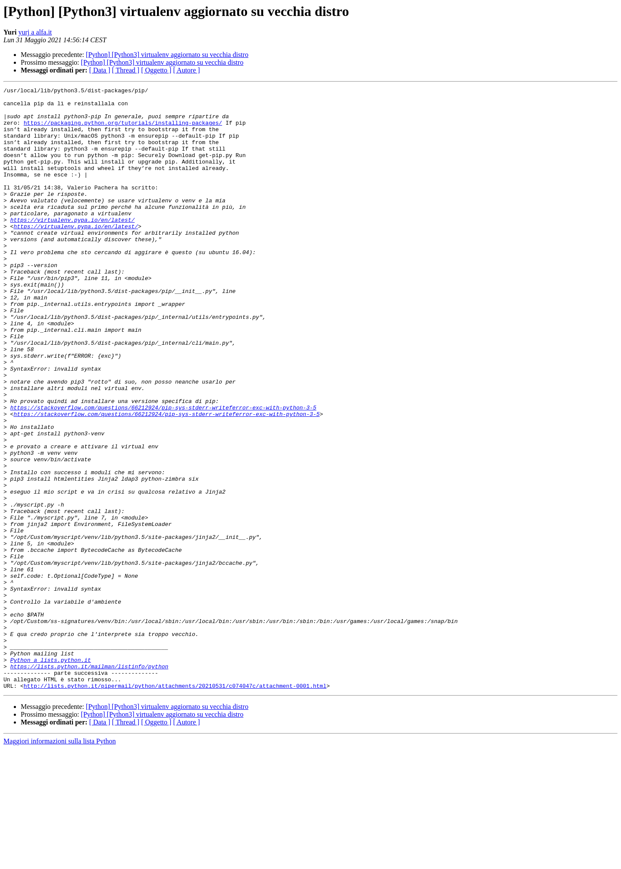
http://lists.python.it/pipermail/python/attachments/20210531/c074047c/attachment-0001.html (175, 806)
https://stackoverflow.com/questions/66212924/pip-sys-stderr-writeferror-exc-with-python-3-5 (163, 472)
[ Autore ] (186, 70)
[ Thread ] (126, 70)
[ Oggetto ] (156, 70)
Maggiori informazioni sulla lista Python (59, 861)
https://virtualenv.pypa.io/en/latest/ (72, 247)
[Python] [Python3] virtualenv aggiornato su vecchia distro (167, 54)
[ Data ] (99, 70)
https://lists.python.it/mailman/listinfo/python (89, 783)
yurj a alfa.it (35, 32)
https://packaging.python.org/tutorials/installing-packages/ (123, 130)
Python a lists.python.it (50, 775)
